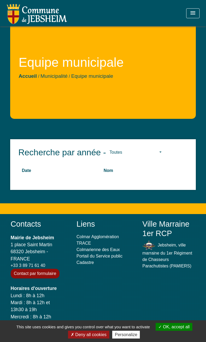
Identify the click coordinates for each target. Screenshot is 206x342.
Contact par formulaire (35, 273)
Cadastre (85, 262)
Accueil (27, 76)
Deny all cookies (89, 334)
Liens (86, 224)
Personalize (126, 334)
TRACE (84, 243)
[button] (135, 152)
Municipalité (54, 76)
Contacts (26, 224)
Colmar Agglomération (98, 236)
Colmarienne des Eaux (98, 249)
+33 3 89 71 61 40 (28, 265)
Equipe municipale (92, 76)
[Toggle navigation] (193, 13)
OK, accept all (174, 327)
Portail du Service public (100, 256)
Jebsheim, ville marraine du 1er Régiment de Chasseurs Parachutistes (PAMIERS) (167, 254)
